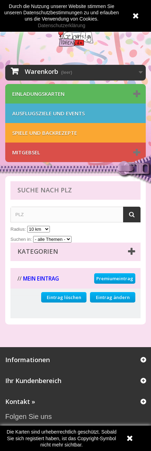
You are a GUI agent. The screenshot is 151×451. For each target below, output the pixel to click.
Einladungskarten (38, 93)
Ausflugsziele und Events (48, 113)
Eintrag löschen (64, 297)
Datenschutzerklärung (61, 25)
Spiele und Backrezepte (44, 132)
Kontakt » (20, 401)
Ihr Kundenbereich (33, 380)
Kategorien (37, 251)
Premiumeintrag (114, 278)
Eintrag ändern (113, 297)
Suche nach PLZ (44, 190)
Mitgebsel (26, 152)
